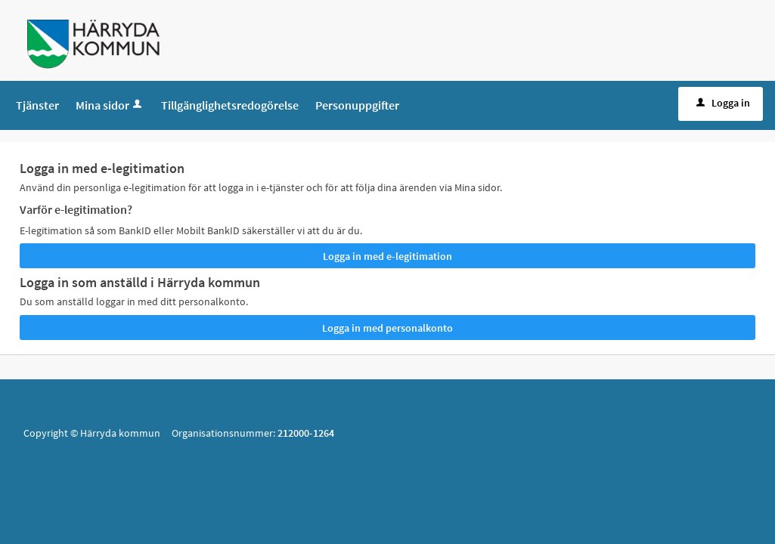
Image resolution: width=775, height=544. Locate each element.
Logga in (721, 103)
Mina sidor (110, 105)
